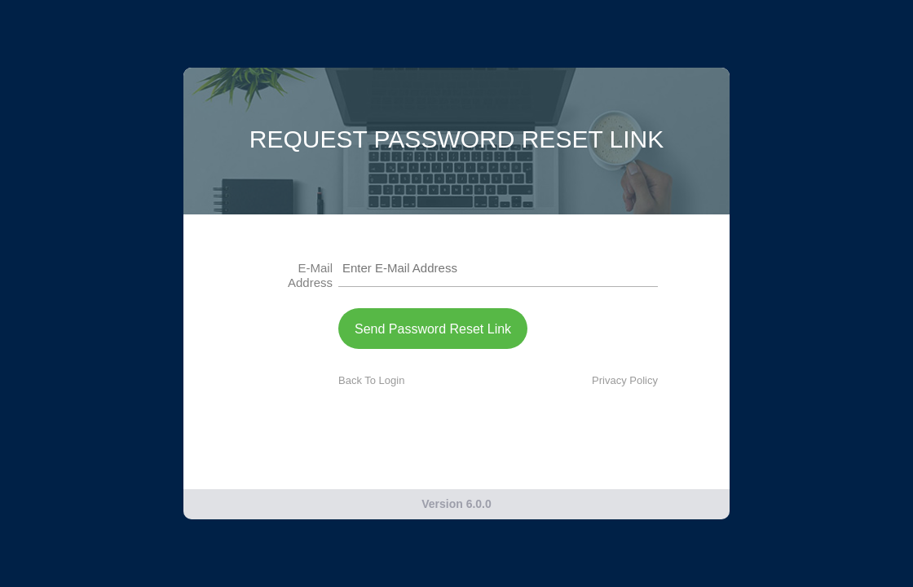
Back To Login (371, 380)
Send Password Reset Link (433, 329)
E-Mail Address (310, 275)
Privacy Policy (625, 380)
